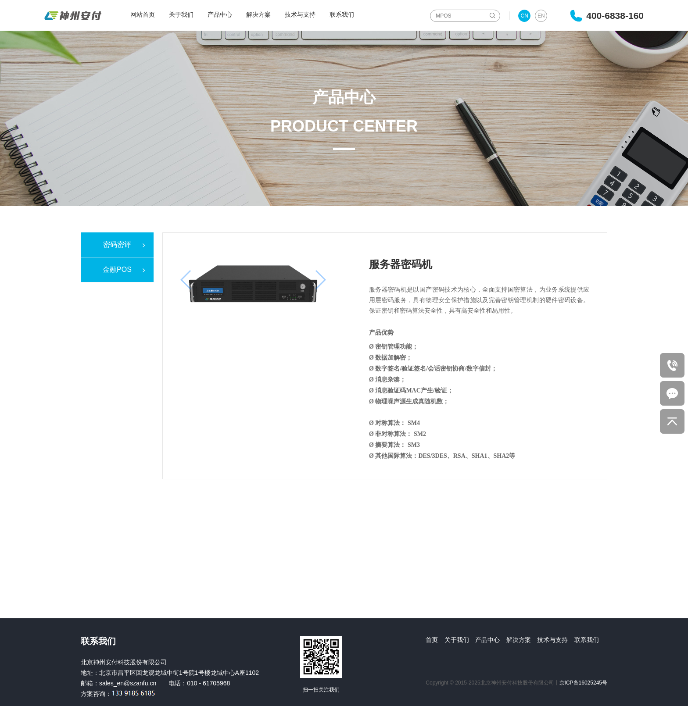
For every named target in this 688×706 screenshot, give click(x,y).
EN (541, 16)
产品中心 (220, 14)
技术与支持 (300, 14)
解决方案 (258, 14)
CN (524, 16)
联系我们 (342, 14)
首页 (432, 639)
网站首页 (142, 14)
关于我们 (181, 14)
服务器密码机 (400, 264)
